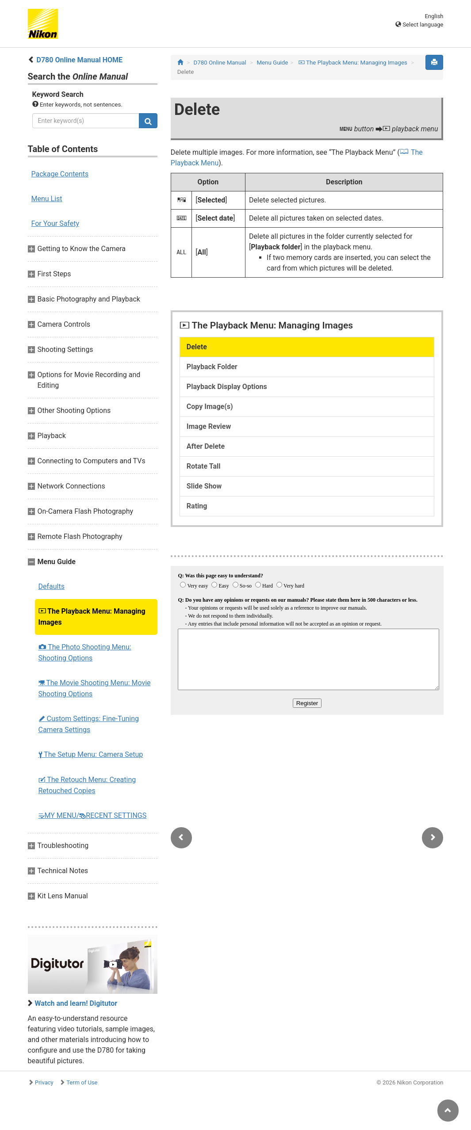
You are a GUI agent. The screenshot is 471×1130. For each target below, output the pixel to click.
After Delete (206, 446)
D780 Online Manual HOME (79, 60)
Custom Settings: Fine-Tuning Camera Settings (88, 724)
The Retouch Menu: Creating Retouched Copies (87, 785)
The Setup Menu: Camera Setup (90, 754)
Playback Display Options (227, 386)
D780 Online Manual (219, 62)
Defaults (51, 586)
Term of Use (81, 1082)
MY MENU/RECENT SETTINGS (92, 815)
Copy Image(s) (210, 406)
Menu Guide (272, 62)
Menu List (46, 199)
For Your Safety (55, 223)
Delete (197, 347)
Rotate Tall (204, 466)
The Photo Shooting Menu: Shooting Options (84, 652)
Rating (197, 506)
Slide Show (204, 486)
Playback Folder (212, 367)
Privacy (44, 1082)
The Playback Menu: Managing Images (92, 616)
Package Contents (60, 174)
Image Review (209, 426)
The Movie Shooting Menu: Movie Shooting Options (94, 688)
